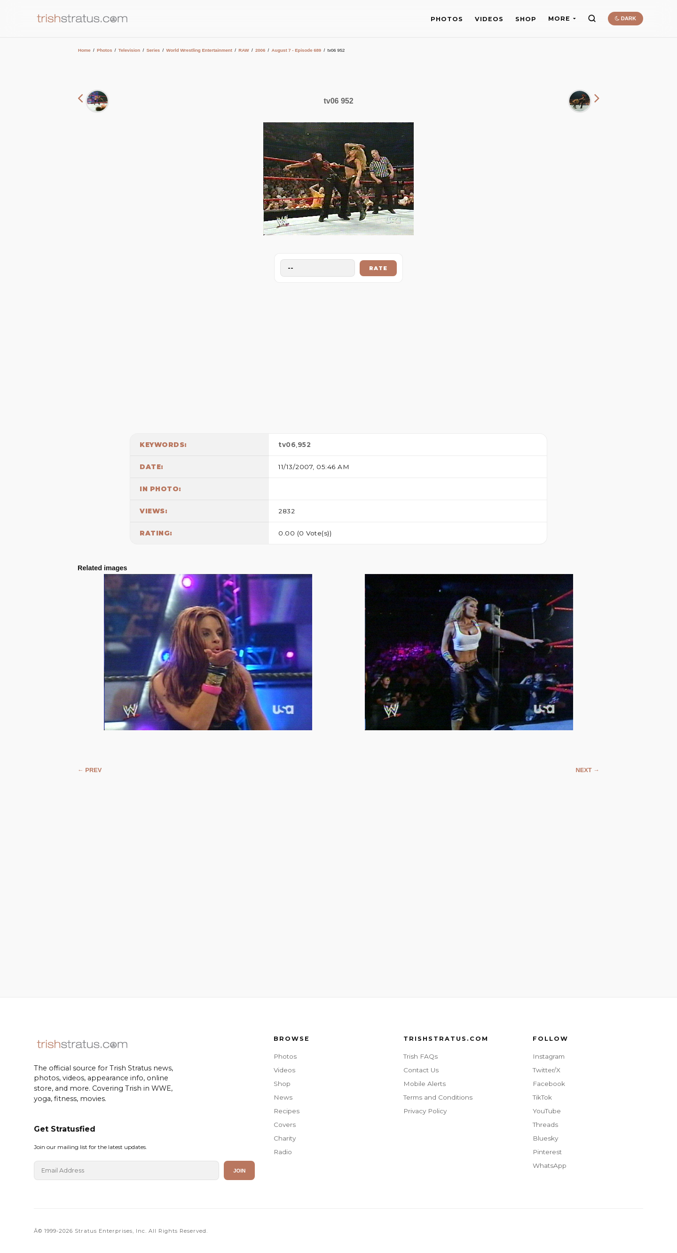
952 (304, 444)
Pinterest (547, 1152)
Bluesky (545, 1138)
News (283, 1097)
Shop (282, 1083)
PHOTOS (447, 19)
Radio (283, 1152)
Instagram (549, 1056)
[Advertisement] (338, 356)
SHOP (525, 19)
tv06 (287, 444)
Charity (285, 1138)
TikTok (542, 1097)
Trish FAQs (420, 1056)
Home (84, 50)
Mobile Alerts (424, 1083)
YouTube (547, 1111)
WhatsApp (550, 1165)
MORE (562, 18)
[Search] (592, 18)
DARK (625, 18)
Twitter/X (546, 1070)
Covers (285, 1124)
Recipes (286, 1111)
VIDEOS (489, 19)
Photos (104, 50)
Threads (545, 1124)
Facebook (549, 1083)
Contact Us (421, 1070)
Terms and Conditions (437, 1097)
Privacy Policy (425, 1111)
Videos (284, 1070)
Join (239, 1170)
